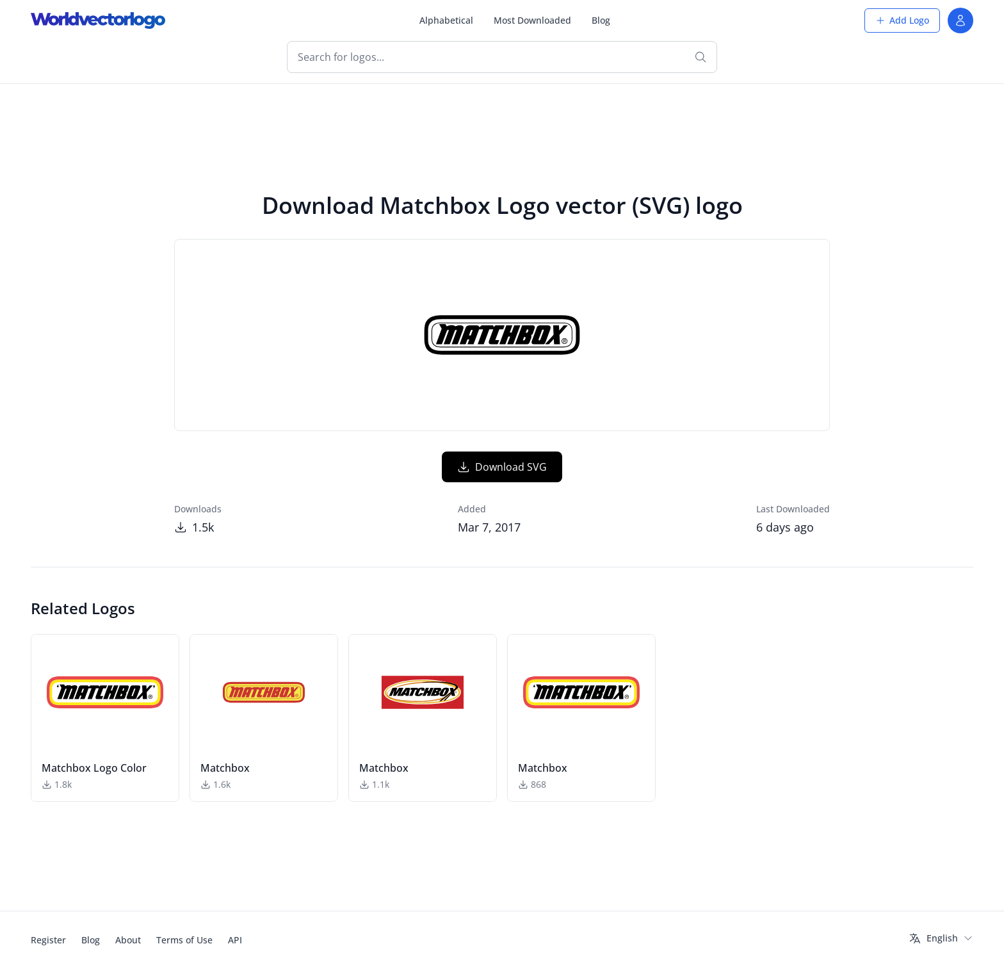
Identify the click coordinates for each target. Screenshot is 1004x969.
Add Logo (902, 20)
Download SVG (502, 467)
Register (48, 940)
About (128, 940)
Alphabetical (446, 20)
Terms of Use (184, 940)
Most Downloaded (532, 20)
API (235, 940)
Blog (601, 20)
